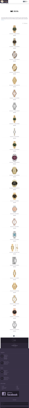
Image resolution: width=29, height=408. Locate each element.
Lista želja (18, 388)
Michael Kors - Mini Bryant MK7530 (14, 85)
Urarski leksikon (4, 388)
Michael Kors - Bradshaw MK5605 (15, 175)
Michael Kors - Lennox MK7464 (14, 303)
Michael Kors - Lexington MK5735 (15, 59)
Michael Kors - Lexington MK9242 (15, 162)
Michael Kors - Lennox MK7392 (14, 316)
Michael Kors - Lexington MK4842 (15, 123)
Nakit (17, 386)
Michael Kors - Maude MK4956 (14, 136)
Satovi (4, 3)
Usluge (3, 386)
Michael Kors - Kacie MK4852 (14, 200)
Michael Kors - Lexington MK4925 (15, 46)
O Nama (14, 340)
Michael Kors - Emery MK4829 (14, 239)
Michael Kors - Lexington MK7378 (15, 72)
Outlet (17, 387)
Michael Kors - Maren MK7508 (14, 290)
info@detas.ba (5, 358)
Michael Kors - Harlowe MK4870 (14, 149)
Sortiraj (25, 23)
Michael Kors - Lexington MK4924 (15, 33)
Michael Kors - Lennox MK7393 (14, 329)
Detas (2, 3)
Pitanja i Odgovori (14, 345)
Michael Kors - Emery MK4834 (14, 265)
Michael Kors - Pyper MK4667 (14, 226)
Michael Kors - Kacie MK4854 (14, 213)
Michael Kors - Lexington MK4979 (15, 110)
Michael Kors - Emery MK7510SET (15, 252)
